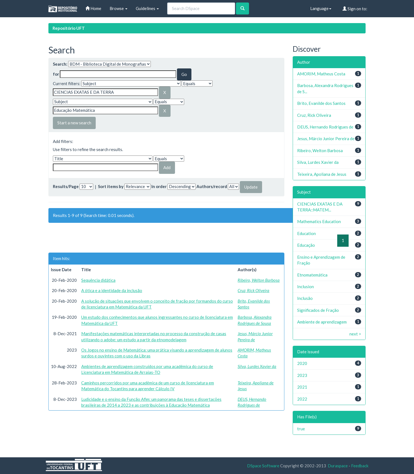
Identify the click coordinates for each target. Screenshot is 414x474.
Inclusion (305, 286)
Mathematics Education (319, 221)
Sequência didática (98, 280)
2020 (302, 363)
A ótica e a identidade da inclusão (111, 290)
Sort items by (111, 186)
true (301, 428)
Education (306, 233)
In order (159, 186)
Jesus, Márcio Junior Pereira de (325, 138)
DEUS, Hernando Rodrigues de (325, 126)
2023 (302, 375)
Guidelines (147, 8)
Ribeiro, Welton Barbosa (259, 280)
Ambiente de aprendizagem (322, 321)
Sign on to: (354, 8)
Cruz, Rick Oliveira (253, 290)
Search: (60, 63)
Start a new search (74, 122)
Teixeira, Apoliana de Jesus (321, 174)
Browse (118, 8)
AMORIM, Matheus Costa (321, 73)
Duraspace (338, 465)
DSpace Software (263, 465)
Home (93, 8)
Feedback (359, 465)
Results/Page (66, 186)
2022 (302, 398)
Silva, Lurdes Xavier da (257, 366)
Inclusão (305, 298)
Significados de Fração (318, 310)
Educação (306, 245)
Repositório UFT (69, 28)
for (56, 73)
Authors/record (211, 186)
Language (320, 8)
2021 (302, 386)
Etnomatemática (312, 274)
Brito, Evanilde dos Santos (321, 103)
